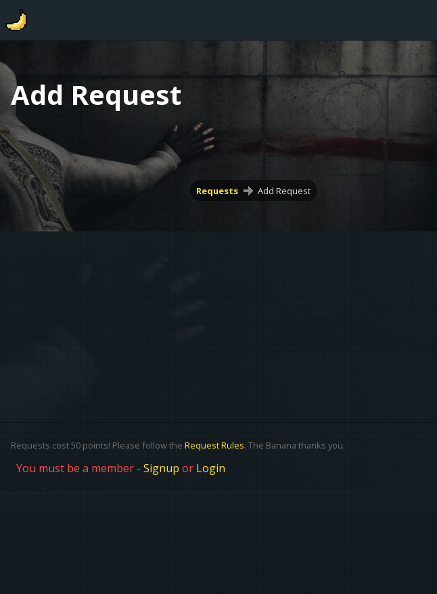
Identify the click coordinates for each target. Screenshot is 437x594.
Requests (217, 191)
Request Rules (214, 445)
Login (210, 468)
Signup (161, 468)
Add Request (284, 191)
